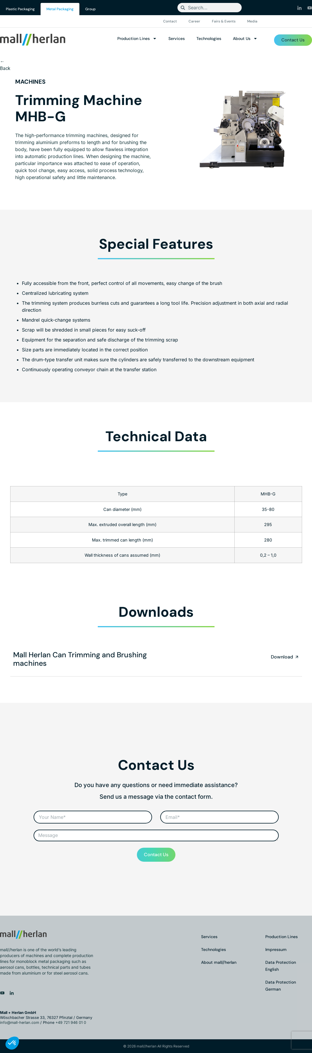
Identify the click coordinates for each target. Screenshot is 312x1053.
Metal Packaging (60, 9)
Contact (170, 21)
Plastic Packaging (20, 9)
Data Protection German (280, 986)
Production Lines (137, 38)
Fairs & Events (224, 21)
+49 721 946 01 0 (70, 1022)
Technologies (208, 38)
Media (252, 21)
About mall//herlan (218, 962)
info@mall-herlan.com (19, 1022)
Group (90, 9)
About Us (245, 38)
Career (194, 21)
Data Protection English (280, 966)
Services (176, 38)
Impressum (276, 949)
